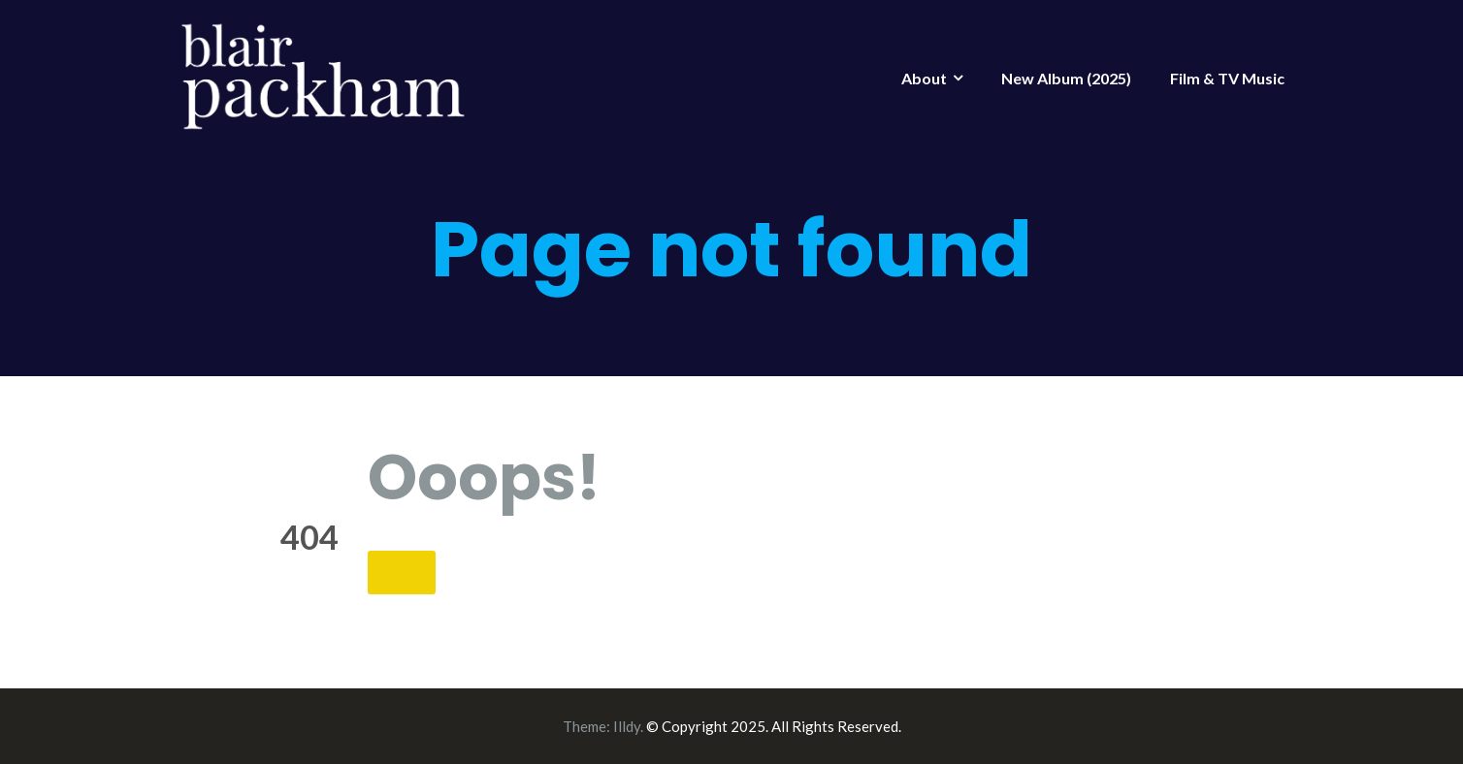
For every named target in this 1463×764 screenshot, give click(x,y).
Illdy (626, 726)
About (924, 78)
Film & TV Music (1227, 78)
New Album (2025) (1066, 78)
